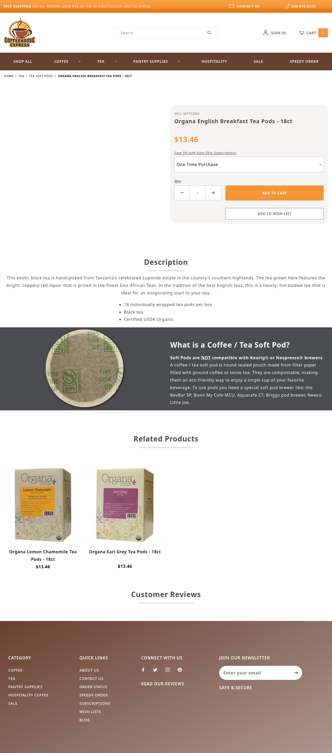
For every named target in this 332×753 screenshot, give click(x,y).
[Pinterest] (181, 672)
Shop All (22, 61)
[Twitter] (157, 672)
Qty (177, 181)
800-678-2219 (300, 6)
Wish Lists (90, 711)
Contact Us (91, 678)
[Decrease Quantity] (182, 192)
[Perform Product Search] (209, 32)
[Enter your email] (254, 673)
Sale (258, 61)
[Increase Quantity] (213, 192)
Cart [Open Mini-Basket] (313, 32)
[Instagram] (169, 672)
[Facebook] (145, 672)
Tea (107, 61)
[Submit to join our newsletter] (296, 673)
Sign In (274, 32)
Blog (84, 719)
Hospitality (214, 61)
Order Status (93, 686)
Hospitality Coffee (28, 695)
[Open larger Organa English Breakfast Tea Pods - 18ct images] (83, 167)
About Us (89, 670)
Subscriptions (94, 703)
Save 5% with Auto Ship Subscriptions (205, 153)
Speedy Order (304, 61)
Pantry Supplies (156, 61)
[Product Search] (157, 32)
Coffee (67, 61)
